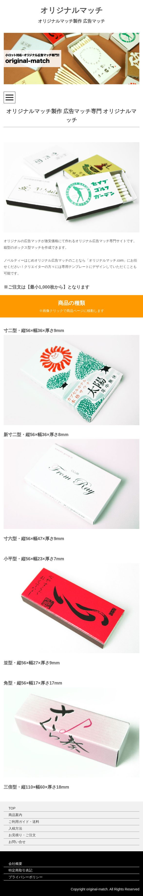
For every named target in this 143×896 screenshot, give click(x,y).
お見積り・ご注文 (22, 835)
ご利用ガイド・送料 (24, 822)
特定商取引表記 (20, 870)
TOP (12, 808)
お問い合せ (17, 842)
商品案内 (15, 815)
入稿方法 (15, 828)
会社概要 (15, 864)
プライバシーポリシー (26, 877)
